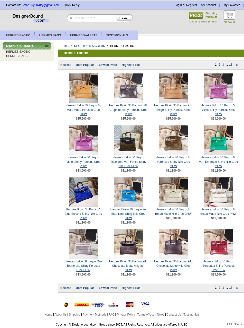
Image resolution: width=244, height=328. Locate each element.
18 (230, 64)
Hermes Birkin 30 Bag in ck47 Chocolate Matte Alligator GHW (128, 266)
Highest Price (131, 65)
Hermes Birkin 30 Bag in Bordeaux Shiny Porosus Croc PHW (218, 266)
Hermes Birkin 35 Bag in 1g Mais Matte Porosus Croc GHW (83, 110)
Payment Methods (94, 314)
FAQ (111, 314)
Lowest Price (108, 65)
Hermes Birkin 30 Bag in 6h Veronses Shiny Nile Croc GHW (173, 162)
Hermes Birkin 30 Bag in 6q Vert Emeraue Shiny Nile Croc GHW (218, 162)
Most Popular (84, 65)
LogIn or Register (186, 5)
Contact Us (174, 314)
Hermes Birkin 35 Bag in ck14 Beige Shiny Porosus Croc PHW (173, 110)
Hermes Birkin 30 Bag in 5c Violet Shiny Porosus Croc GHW (218, 110)
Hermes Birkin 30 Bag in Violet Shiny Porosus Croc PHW (83, 162)
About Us (60, 314)
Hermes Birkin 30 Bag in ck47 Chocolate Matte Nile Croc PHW (173, 266)
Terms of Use (146, 314)
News (160, 314)
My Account (208, 5)
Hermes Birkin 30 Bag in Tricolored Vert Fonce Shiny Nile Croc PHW (128, 162)
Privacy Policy (126, 314)
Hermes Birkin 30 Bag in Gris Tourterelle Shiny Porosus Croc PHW (83, 266)
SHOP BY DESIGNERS (20, 45)
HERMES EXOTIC (18, 51)
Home (65, 46)
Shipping (74, 314)
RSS (229, 324)
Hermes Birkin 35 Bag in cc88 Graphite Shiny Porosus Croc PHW (128, 110)
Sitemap (239, 324)
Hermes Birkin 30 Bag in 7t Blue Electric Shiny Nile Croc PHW (83, 214)
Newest (65, 65)
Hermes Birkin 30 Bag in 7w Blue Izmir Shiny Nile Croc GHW (128, 214)
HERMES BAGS (17, 56)
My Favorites (232, 5)
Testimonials (191, 314)
